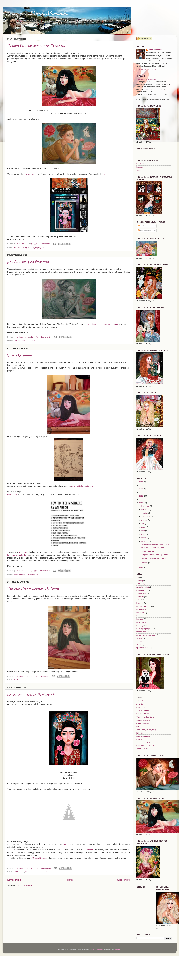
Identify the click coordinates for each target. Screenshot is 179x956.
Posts (141, 226)
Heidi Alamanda (156, 50)
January (144, 563)
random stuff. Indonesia (145, 635)
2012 (141, 496)
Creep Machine (142, 723)
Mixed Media (141, 622)
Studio (139, 641)
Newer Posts (14, 879)
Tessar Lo (22, 552)
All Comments (144, 230)
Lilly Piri (139, 733)
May (143, 531)
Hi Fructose (141, 609)
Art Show (140, 597)
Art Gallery (140, 584)
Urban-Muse (31, 174)
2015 (141, 485)
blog (65, 844)
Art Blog (17, 341)
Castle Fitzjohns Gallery (146, 717)
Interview (140, 619)
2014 (141, 489)
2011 (141, 499)
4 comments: (46, 868)
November (145, 510)
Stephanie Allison (143, 743)
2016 (141, 482)
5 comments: (45, 244)
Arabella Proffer (142, 710)
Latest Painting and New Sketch (31, 694)
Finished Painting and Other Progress (36, 46)
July (143, 524)
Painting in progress (36, 248)
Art (137, 578)
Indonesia (44, 872)
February (145, 541)
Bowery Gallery (142, 714)
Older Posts (123, 879)
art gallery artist (142, 587)
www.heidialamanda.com (82, 486)
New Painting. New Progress (28, 262)
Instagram (140, 167)
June (143, 527)
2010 (141, 503)
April (143, 534)
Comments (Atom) (25, 885)
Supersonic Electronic (145, 746)
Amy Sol (139, 704)
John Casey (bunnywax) (146, 730)
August (144, 520)
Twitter (139, 170)
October (144, 513)
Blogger (117, 949)
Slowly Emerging (20, 355)
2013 (141, 492)
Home (69, 879)
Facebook (140, 164)
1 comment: (45, 676)
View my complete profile (146, 69)
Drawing (139, 603)
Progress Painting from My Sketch (33, 589)
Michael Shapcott (143, 736)
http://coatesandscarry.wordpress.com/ (101, 324)
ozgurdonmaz (97, 949)
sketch (38, 574)
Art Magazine (19, 872)
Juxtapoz (89, 850)
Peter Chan (12, 494)
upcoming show (142, 648)
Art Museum (141, 593)
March (144, 538)
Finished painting (20, 248)
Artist (16, 574)
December (145, 506)
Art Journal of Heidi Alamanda (35, 13)
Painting (139, 626)
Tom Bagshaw (142, 749)
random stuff (141, 632)
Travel (138, 645)
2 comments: (46, 337)
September (146, 516)
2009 (141, 567)
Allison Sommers (143, 701)
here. (106, 174)
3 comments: (45, 571)
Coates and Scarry (143, 720)
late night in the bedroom (18, 555)
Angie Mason (141, 707)
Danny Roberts (39, 858)
